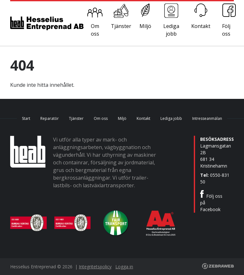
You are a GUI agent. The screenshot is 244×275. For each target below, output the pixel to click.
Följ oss (226, 30)
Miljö (145, 26)
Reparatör (49, 118)
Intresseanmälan (207, 118)
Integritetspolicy (95, 267)
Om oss (95, 30)
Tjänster (121, 26)
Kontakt (200, 26)
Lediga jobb (171, 30)
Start (26, 118)
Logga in (124, 267)
